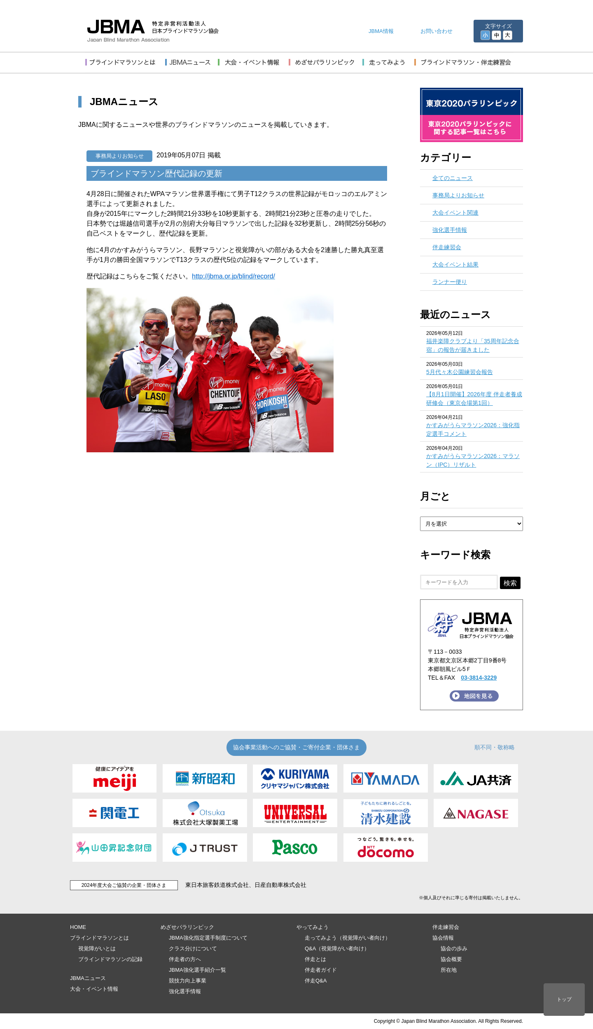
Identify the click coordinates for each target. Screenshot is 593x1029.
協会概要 (451, 959)
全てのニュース (452, 178)
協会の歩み (454, 948)
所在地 (449, 970)
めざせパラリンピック (187, 927)
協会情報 (443, 938)
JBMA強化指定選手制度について (208, 938)
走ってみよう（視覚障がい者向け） (347, 938)
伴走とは (315, 959)
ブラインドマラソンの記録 (110, 959)
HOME (78, 927)
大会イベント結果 (455, 264)
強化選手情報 (449, 230)
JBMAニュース (88, 978)
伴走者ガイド (321, 970)
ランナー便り (449, 281)
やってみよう (312, 927)
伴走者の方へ (185, 959)
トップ (564, 999)
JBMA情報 (381, 31)
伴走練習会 (446, 247)
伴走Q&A (316, 981)
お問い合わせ (436, 31)
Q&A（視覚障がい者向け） (337, 948)
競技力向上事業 (187, 981)
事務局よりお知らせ (120, 156)
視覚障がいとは (97, 948)
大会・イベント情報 (94, 989)
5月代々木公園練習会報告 (459, 372)
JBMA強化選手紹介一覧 (197, 970)
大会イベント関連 (455, 212)
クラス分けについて (193, 948)
